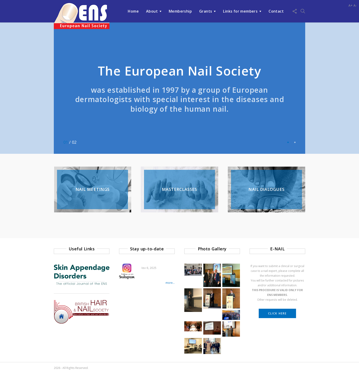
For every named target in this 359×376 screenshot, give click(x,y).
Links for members (240, 11)
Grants (205, 11)
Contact (276, 11)
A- (355, 5)
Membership (180, 11)
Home (133, 11)
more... (170, 283)
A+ (350, 5)
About (152, 11)
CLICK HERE (277, 313)
